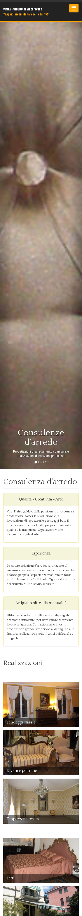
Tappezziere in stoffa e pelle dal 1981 (26, 14)
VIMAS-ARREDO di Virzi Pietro (22, 9)
